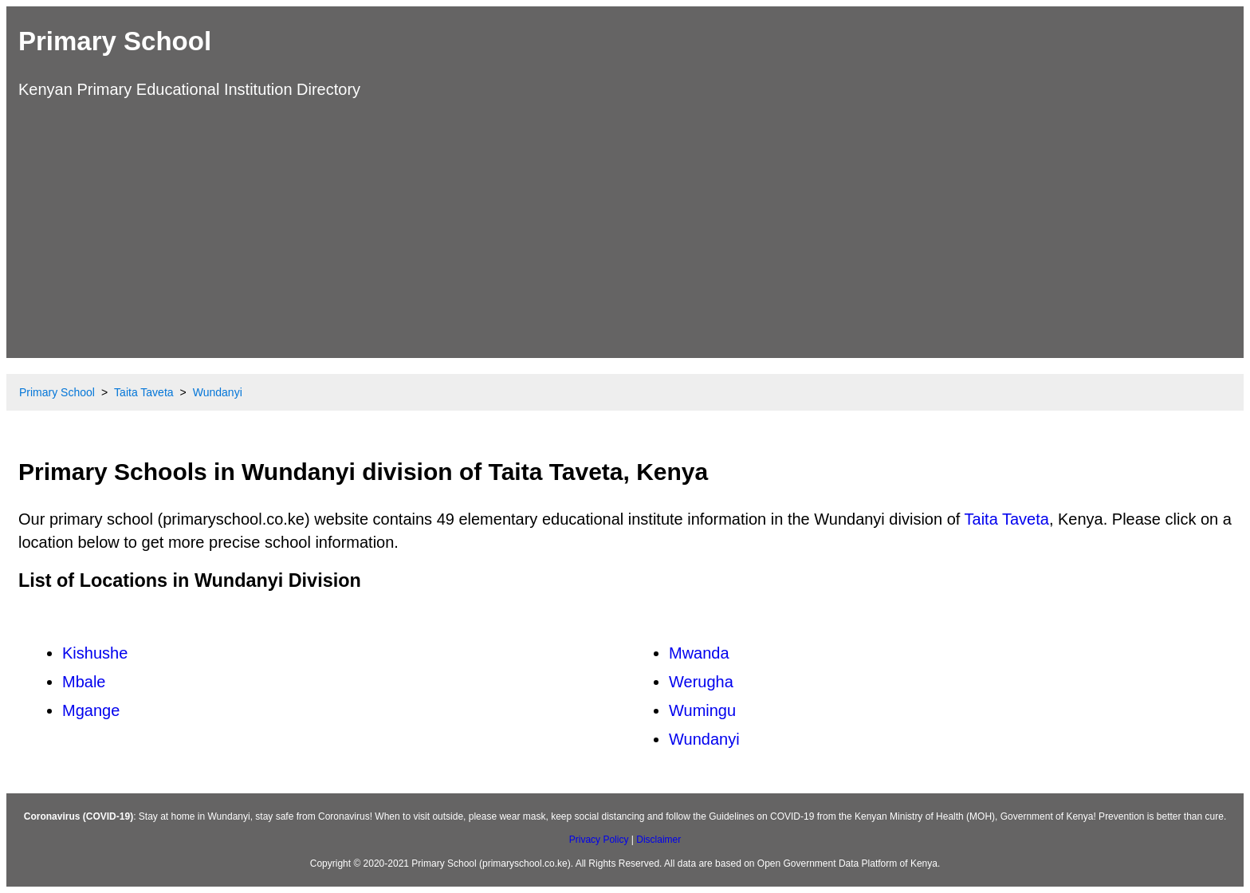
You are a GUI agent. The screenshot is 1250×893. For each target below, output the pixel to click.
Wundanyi (704, 739)
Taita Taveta (1007, 519)
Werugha (701, 681)
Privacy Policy (599, 839)
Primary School (114, 41)
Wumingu (702, 710)
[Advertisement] (625, 226)
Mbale (83, 681)
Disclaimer (658, 839)
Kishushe (95, 653)
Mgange (91, 710)
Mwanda (699, 653)
